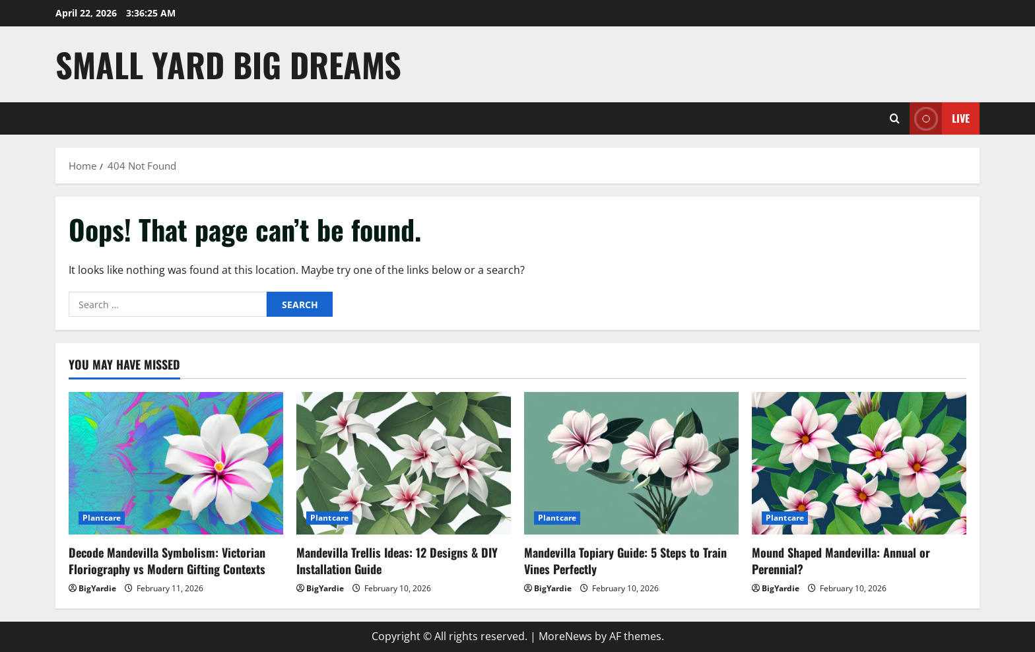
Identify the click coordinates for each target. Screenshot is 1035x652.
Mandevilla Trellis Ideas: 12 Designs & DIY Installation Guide (397, 560)
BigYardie (97, 588)
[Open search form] (895, 118)
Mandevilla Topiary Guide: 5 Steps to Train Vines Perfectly (625, 560)
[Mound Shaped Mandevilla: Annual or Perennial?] (859, 463)
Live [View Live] (940, 118)
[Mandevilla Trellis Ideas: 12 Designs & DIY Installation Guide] (403, 463)
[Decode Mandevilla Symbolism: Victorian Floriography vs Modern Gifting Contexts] (176, 463)
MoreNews (565, 636)
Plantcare (102, 517)
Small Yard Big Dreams (228, 64)
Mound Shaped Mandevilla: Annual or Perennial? (841, 560)
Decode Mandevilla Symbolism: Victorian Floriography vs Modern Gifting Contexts (167, 560)
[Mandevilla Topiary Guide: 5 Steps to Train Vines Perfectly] (631, 463)
